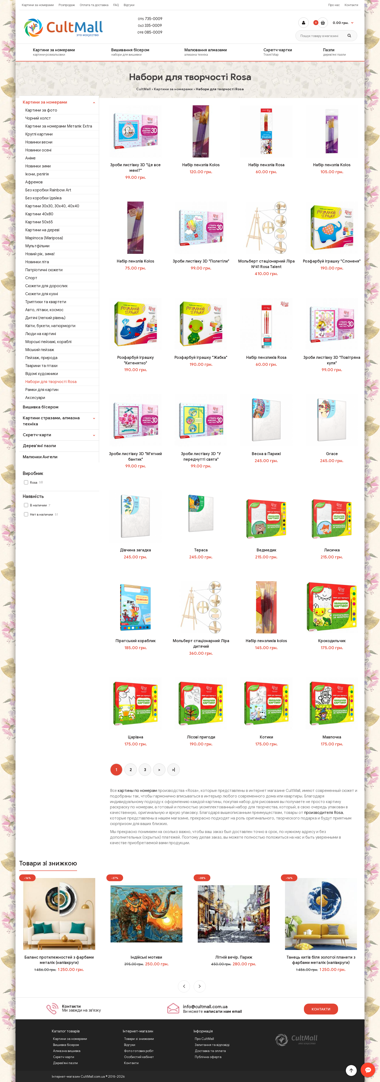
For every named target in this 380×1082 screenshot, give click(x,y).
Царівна (135, 737)
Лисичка (332, 550)
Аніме (30, 158)
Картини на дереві (42, 230)
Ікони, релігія (37, 174)
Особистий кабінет (139, 1057)
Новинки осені (38, 150)
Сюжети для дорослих (46, 286)
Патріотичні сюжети (44, 270)
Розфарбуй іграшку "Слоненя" (332, 261)
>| (173, 769)
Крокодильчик (332, 641)
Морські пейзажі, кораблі (48, 341)
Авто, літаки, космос (44, 310)
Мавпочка (332, 737)
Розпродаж (67, 5)
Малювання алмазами (216, 52)
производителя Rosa (323, 812)
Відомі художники (41, 373)
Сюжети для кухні (41, 294)
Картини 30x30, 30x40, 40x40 (52, 206)
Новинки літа (37, 262)
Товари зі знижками (139, 1039)
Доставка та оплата (210, 1051)
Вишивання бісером (140, 52)
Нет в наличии (42, 514)
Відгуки (129, 5)
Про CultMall (204, 1039)
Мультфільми (37, 246)
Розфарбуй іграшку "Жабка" (200, 357)
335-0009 (147, 25)
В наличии (38, 505)
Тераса (201, 550)
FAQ (116, 5)
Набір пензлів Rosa (266, 165)
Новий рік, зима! (40, 254)
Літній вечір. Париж (233, 957)
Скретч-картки (286, 52)
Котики (266, 737)
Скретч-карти (37, 434)
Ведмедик (266, 550)
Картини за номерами (38, 5)
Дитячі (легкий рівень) (45, 318)
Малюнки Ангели (40, 456)
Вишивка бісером (40, 407)
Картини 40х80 (39, 214)
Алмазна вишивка (66, 1051)
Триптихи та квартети (45, 302)
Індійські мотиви (146, 957)
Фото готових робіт (139, 1051)
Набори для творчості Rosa (51, 381)
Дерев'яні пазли (39, 445)
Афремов (34, 182)
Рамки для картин (41, 389)
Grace (332, 453)
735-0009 (147, 18)
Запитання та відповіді (212, 1045)
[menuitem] (58, 52)
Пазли (341, 52)
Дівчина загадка (135, 550)
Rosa (34, 482)
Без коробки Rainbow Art (48, 190)
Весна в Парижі (266, 453)
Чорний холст (38, 118)
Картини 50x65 (39, 222)
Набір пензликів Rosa (266, 357)
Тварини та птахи (41, 365)
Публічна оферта (208, 1057)
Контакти (351, 5)
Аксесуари (35, 397)
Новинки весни (38, 142)
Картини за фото (41, 110)
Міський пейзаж (39, 349)
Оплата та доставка (94, 5)
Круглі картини (39, 134)
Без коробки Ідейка (43, 198)
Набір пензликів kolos (266, 641)
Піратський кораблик (136, 641)
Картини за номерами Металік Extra (58, 126)
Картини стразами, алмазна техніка (51, 420)
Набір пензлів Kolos (201, 165)
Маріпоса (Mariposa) (44, 238)
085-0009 (147, 32)
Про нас (334, 5)
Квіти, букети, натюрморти (50, 325)
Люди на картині (40, 333)
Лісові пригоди (201, 737)
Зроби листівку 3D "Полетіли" (201, 261)
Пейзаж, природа (41, 357)
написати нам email (223, 1011)
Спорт (31, 278)
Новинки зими (38, 166)
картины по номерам (137, 790)
